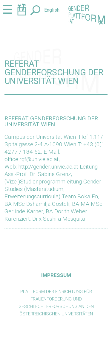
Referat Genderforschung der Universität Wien (51, 121)
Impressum (56, 275)
